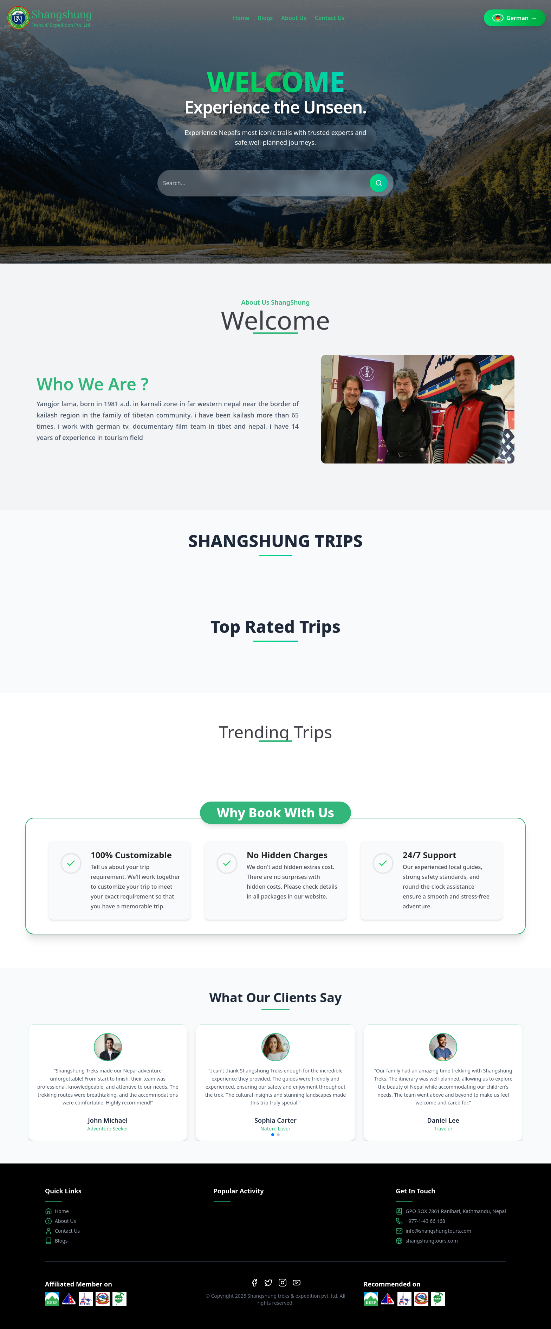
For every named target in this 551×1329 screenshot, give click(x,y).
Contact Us (330, 18)
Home (241, 18)
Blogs (265, 18)
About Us (293, 18)
